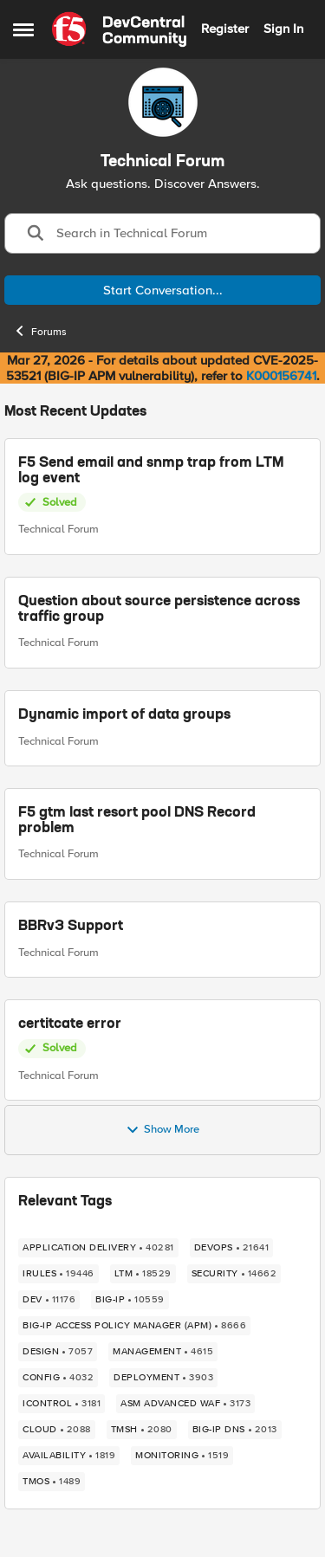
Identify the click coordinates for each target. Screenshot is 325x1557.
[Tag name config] (58, 1377)
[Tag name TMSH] (142, 1429)
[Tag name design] (57, 1351)
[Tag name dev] (49, 1299)
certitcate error (69, 1024)
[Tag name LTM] (143, 1273)
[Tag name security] (234, 1273)
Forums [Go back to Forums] (40, 331)
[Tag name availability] (69, 1455)
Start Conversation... (163, 290)
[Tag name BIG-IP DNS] (235, 1429)
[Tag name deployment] (163, 1377)
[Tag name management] (163, 1351)
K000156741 (281, 376)
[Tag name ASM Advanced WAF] (185, 1403)
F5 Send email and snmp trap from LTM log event (150, 471)
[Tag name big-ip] (130, 1299)
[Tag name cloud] (56, 1429)
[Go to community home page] (119, 29)
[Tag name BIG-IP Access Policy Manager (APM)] (134, 1325)
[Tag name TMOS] (51, 1481)
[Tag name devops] (232, 1247)
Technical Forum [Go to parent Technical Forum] (58, 529)
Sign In (283, 28)
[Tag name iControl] (61, 1403)
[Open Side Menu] (23, 29)
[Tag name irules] (58, 1273)
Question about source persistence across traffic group (159, 609)
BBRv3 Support (70, 926)
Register (225, 28)
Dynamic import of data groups (124, 714)
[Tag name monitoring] (182, 1455)
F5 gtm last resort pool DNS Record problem (137, 821)
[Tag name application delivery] (98, 1247)
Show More (162, 1130)
